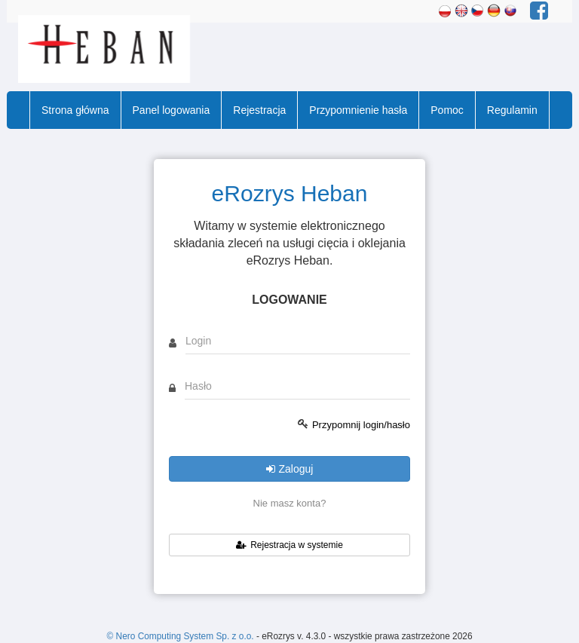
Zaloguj (290, 469)
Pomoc (447, 110)
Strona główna (75, 110)
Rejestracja (259, 110)
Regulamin (512, 110)
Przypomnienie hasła (358, 110)
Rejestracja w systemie (289, 545)
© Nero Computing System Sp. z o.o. (181, 636)
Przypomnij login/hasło (361, 424)
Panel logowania (171, 110)
